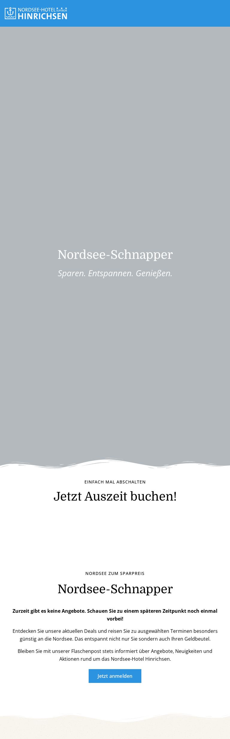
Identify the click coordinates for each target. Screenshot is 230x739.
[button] (222, 13)
